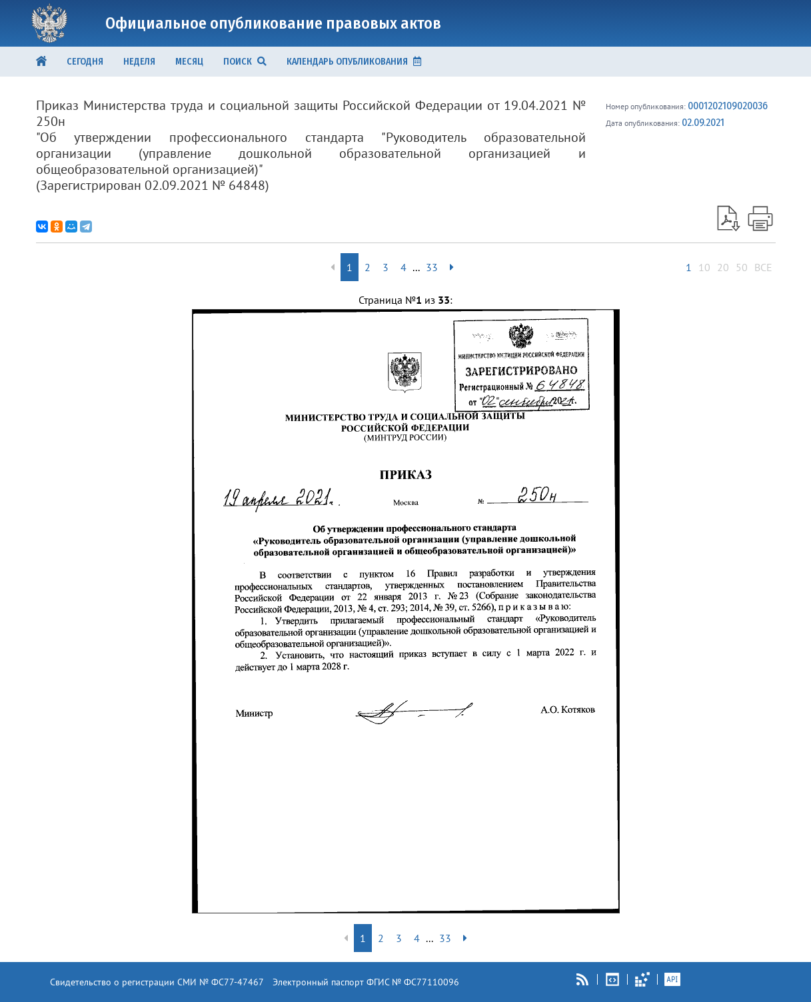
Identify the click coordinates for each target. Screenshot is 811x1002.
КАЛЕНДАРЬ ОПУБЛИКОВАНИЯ (354, 61)
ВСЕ (763, 267)
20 (723, 267)
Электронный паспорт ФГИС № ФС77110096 (366, 982)
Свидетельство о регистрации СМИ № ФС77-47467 (157, 982)
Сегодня (85, 61)
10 (704, 267)
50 (742, 267)
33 (432, 267)
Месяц (189, 61)
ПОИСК (245, 61)
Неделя (139, 61)
